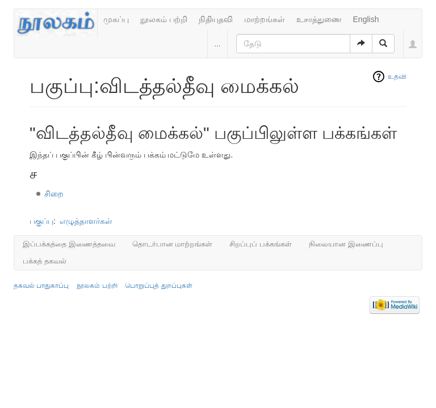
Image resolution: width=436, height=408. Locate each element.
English (366, 19)
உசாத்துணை (319, 19)
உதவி (397, 76)
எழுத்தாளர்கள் (86, 221)
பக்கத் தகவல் (44, 261)
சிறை (54, 193)
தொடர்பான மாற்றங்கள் (172, 244)
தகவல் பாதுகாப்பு (41, 286)
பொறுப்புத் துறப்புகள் (158, 286)
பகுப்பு (41, 221)
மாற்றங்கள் (264, 19)
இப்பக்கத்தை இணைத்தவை (69, 244)
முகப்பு (116, 19)
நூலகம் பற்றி (163, 19)
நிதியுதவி (216, 19)
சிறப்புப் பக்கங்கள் (260, 244)
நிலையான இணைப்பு (346, 244)
